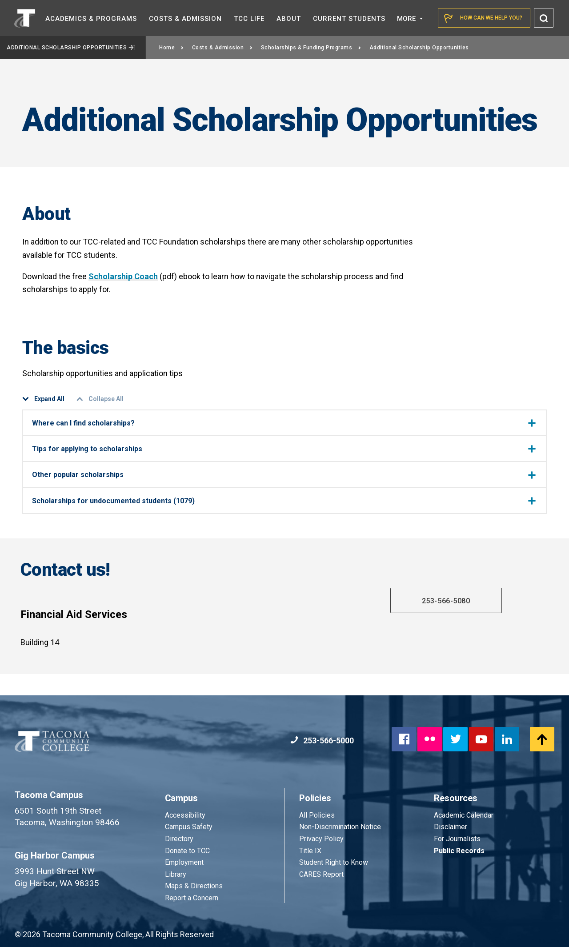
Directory (179, 839)
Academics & (91, 19)
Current (349, 19)
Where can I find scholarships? (284, 423)
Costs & (185, 19)
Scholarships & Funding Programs (311, 47)
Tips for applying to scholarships (284, 449)
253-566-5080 (446, 601)
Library (175, 874)
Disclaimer (450, 827)
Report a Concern (191, 898)
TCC (249, 19)
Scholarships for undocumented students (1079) (284, 501)
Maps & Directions (194, 886)
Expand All (43, 399)
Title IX (310, 851)
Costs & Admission (222, 47)
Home (171, 47)
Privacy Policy (321, 839)
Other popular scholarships (284, 474)
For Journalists (457, 839)
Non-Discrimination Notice (340, 827)
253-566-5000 (322, 740)
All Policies (318, 815)
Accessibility (185, 815)
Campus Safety (188, 827)
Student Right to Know (333, 862)
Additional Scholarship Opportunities (71, 47)
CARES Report (321, 874)
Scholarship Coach (123, 276)
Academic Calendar (463, 815)
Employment (184, 862)
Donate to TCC (187, 851)
